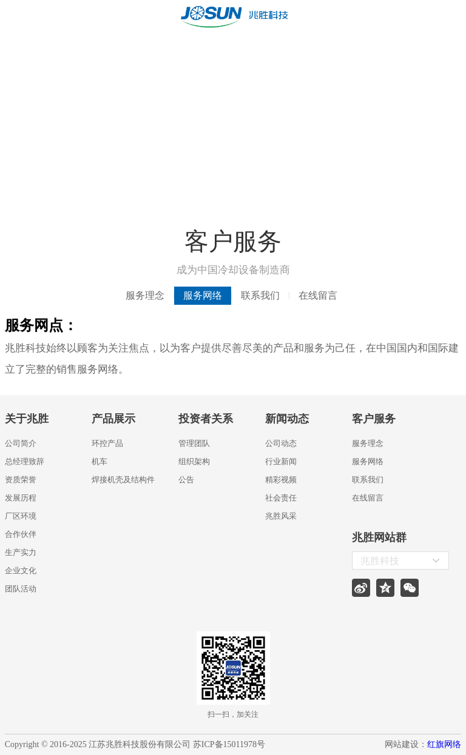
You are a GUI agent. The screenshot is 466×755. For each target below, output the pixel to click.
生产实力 (20, 552)
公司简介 (20, 443)
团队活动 (20, 588)
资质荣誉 (20, 479)
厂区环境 (20, 516)
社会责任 (281, 497)
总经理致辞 (24, 461)
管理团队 (194, 443)
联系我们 (260, 295)
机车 (99, 461)
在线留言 (318, 295)
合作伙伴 (20, 534)
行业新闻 (281, 461)
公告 (186, 479)
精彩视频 (281, 479)
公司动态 (281, 443)
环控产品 (107, 443)
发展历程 (20, 497)
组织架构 (194, 461)
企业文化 (20, 570)
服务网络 (202, 295)
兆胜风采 (281, 516)
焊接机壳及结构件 (123, 479)
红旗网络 (444, 744)
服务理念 (145, 295)
